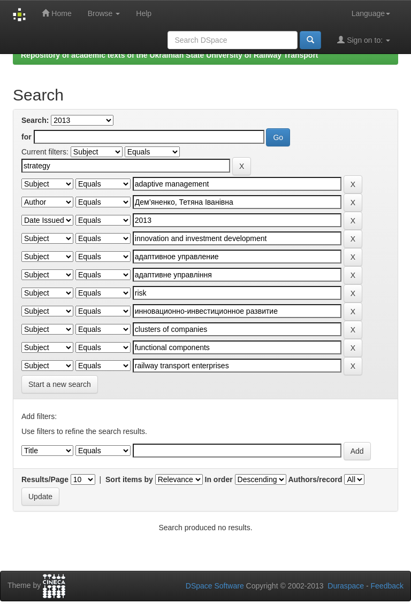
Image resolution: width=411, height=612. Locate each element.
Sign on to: (363, 39)
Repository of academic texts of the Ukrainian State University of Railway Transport (169, 55)
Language (371, 13)
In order (219, 479)
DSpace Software (215, 586)
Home (56, 13)
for (26, 137)
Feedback (387, 586)
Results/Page (44, 479)
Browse (104, 13)
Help (143, 13)
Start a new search (59, 384)
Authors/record (315, 479)
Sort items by (129, 479)
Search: (35, 120)
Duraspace (346, 586)
